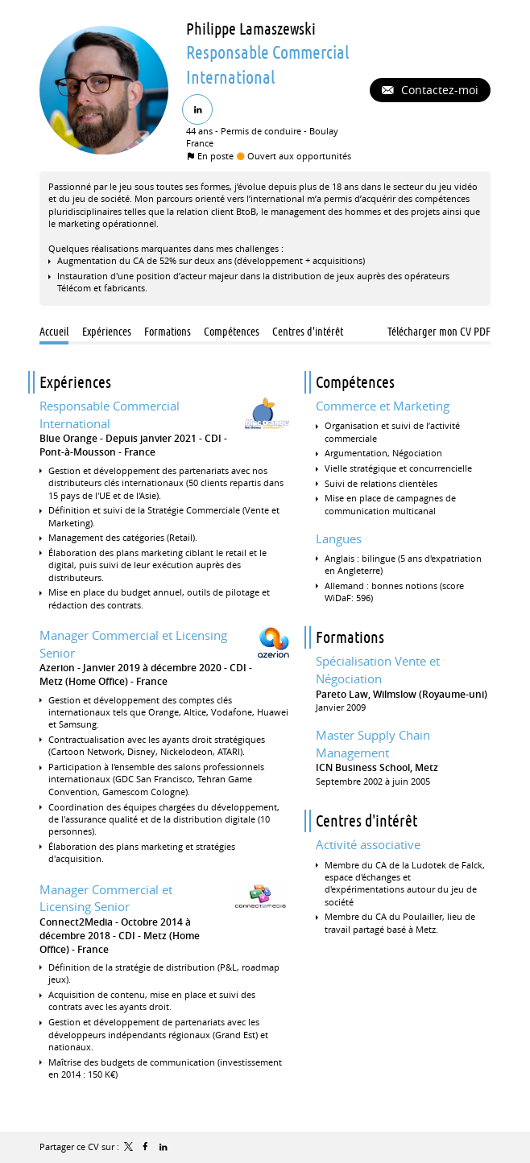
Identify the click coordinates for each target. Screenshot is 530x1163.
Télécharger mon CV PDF (439, 331)
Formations (350, 637)
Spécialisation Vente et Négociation (378, 670)
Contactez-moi (438, 89)
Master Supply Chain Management (373, 744)
